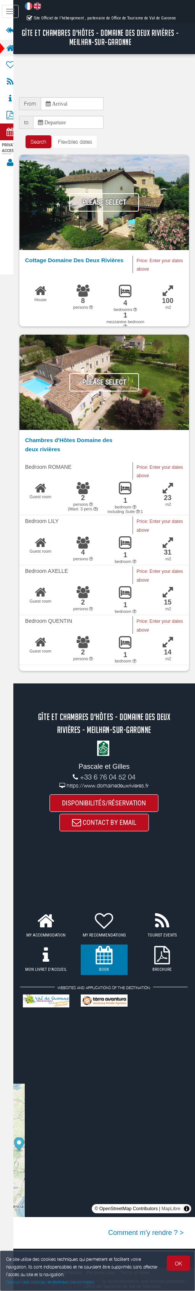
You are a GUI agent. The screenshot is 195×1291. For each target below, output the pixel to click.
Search (45, 142)
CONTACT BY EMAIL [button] (107, 823)
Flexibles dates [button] (82, 142)
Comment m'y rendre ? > (146, 1233)
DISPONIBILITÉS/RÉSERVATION (108, 803)
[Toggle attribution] (186, 1209)
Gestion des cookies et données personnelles (50, 1282)
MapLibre (171, 1209)
